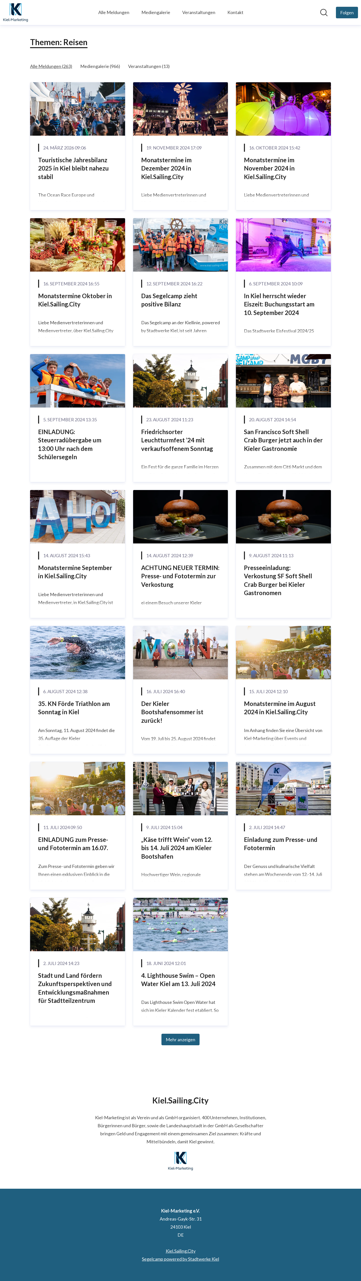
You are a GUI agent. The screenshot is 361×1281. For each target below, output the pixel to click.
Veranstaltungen (198, 12)
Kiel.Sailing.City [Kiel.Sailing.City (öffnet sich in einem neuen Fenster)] (181, 1251)
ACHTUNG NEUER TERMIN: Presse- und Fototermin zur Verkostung (180, 576)
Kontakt (235, 12)
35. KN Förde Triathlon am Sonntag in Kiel (74, 708)
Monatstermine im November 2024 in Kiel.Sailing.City (269, 168)
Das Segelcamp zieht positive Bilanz (169, 300)
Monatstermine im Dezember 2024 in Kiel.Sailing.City (166, 168)
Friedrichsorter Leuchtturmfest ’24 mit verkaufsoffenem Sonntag (177, 440)
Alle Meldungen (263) (51, 66)
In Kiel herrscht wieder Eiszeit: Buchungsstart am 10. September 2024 (279, 304)
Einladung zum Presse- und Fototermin (280, 844)
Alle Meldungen (113, 12)
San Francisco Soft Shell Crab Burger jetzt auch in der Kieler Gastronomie (283, 440)
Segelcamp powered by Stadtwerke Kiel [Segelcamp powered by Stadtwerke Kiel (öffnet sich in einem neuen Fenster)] (180, 1259)
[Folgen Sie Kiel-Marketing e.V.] (347, 12)
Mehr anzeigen (180, 1039)
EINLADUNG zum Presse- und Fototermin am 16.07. (73, 844)
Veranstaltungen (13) (149, 66)
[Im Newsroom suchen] (324, 13)
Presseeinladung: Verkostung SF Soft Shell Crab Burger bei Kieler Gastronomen (278, 580)
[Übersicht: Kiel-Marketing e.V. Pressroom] (15, 12)
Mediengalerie (155, 12)
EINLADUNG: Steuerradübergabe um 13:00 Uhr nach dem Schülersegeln (69, 444)
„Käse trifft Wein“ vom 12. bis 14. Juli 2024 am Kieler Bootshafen (176, 848)
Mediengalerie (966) (100, 66)
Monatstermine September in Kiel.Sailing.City (75, 572)
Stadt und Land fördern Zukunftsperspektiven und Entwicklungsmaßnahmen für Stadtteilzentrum (75, 988)
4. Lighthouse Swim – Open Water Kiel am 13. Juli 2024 (178, 980)
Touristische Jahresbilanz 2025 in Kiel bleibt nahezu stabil (73, 168)
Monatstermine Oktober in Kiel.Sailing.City (75, 300)
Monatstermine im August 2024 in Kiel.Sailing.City (280, 708)
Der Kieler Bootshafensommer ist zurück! (172, 712)
